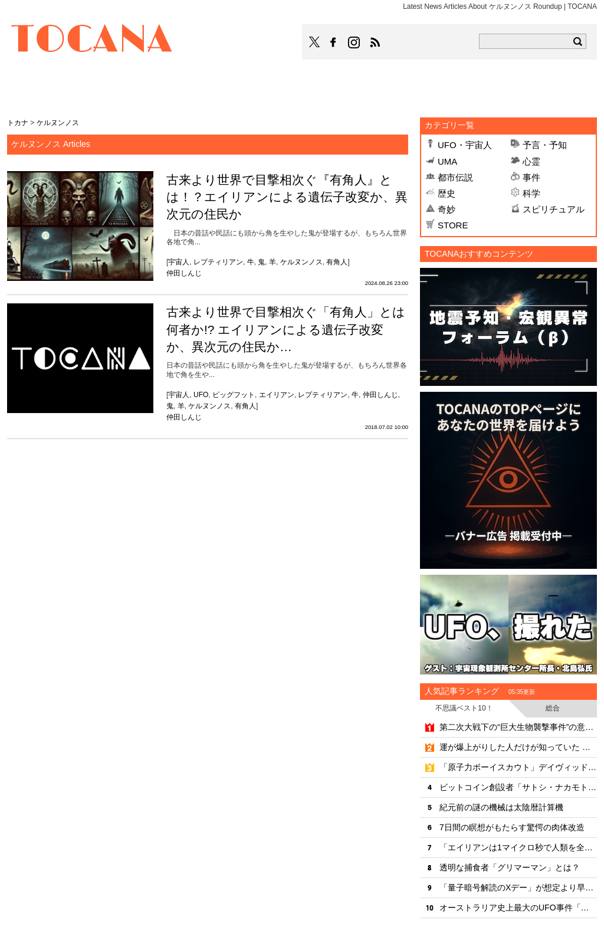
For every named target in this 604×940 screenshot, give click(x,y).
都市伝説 (455, 177)
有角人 (336, 262)
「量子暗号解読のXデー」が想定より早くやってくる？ (518, 887)
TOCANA (92, 40)
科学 (531, 193)
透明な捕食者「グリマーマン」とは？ (509, 867)
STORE (453, 225)
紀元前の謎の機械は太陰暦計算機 (501, 807)
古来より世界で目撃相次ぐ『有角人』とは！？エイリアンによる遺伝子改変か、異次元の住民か (287, 197)
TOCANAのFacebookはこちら (333, 42)
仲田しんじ (184, 273)
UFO (200, 395)
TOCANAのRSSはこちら (375, 42)
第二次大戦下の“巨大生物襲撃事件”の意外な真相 (518, 727)
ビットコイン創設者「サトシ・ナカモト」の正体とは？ (518, 787)
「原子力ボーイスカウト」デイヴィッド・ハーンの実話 (518, 767)
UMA (447, 161)
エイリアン (276, 395)
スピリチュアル (554, 209)
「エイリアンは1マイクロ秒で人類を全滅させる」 (518, 847)
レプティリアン (218, 262)
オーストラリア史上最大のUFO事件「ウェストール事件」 (518, 907)
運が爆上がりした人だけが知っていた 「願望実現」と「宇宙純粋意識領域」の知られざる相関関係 (518, 747)
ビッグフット (233, 395)
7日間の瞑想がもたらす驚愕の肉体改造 (512, 827)
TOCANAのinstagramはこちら (354, 42)
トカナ (17, 123)
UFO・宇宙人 (465, 145)
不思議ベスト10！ (464, 708)
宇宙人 (178, 262)
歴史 (446, 193)
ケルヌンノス (301, 262)
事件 (531, 177)
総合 (553, 708)
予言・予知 (545, 145)
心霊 (531, 161)
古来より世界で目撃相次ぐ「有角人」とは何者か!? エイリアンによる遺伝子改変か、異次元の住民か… (285, 329)
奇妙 (446, 209)
